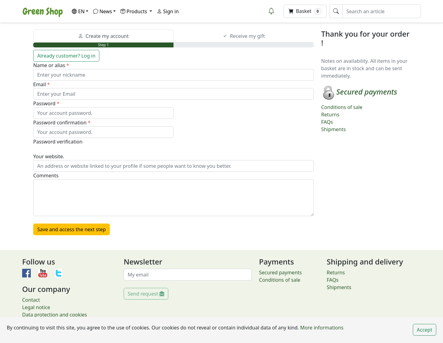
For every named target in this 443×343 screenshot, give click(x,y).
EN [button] (78, 11)
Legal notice (36, 307)
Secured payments (280, 272)
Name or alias (49, 65)
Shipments (333, 129)
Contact (31, 300)
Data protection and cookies (54, 314)
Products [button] (134, 11)
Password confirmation (59, 122)
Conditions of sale (341, 107)
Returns (330, 114)
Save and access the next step (71, 229)
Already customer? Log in (66, 55)
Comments (45, 175)
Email (39, 84)
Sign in (168, 11)
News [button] (102, 11)
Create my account (103, 36)
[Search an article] (381, 11)
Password (44, 103)
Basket (305, 11)
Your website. (48, 156)
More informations (321, 327)
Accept (424, 329)
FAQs (327, 122)
